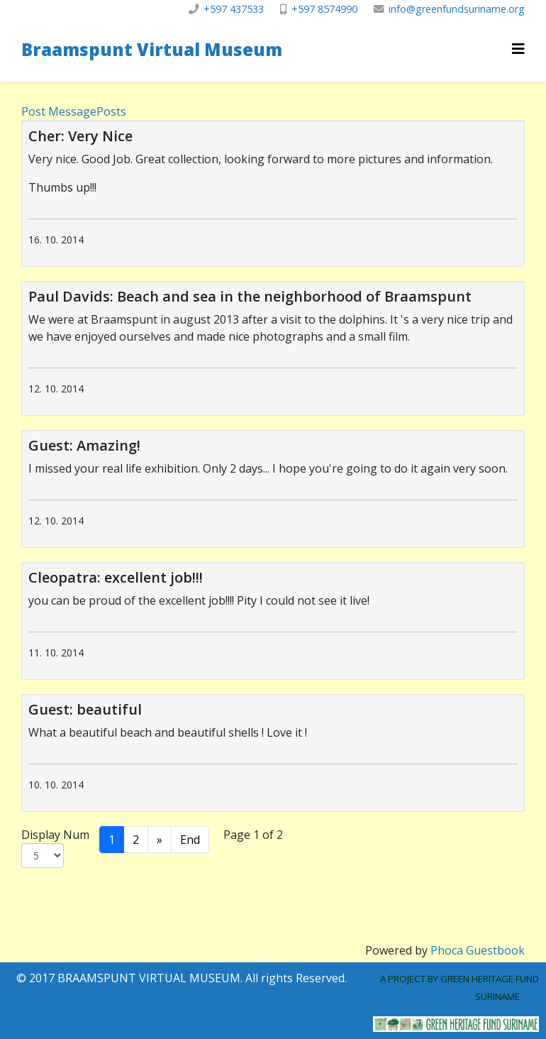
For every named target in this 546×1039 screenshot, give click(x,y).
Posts (111, 111)
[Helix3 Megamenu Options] (518, 48)
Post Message (58, 111)
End (190, 839)
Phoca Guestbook (477, 950)
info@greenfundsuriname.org (457, 9)
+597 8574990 (324, 9)
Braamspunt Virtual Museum (151, 49)
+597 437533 (234, 9)
